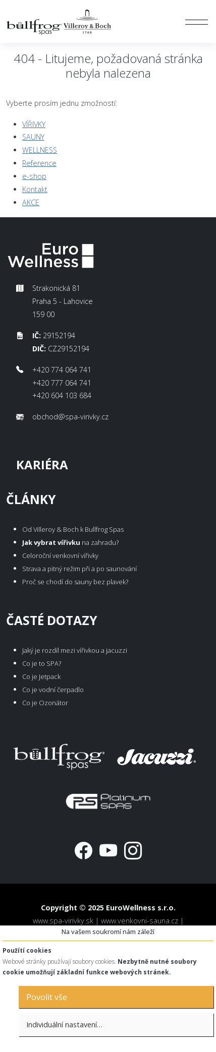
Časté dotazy (51, 620)
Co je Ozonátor (45, 702)
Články (31, 499)
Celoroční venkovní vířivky (60, 555)
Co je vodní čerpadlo (53, 689)
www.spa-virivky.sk (63, 920)
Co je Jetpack (41, 676)
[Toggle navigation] (196, 21)
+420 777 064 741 (61, 383)
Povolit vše (46, 997)
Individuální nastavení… (64, 1024)
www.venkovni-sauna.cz (139, 920)
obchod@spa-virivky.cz (70, 416)
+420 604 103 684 (61, 395)
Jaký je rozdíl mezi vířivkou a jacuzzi (74, 650)
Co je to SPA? (41, 663)
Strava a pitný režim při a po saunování (79, 568)
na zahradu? (70, 542)
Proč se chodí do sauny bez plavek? (75, 581)
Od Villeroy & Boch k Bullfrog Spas (73, 529)
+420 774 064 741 (61, 370)
